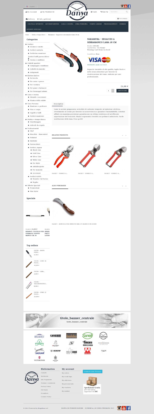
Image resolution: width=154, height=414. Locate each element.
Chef (32, 131)
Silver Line (37, 157)
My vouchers (66, 387)
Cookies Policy (46, 396)
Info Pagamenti (46, 379)
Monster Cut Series (40, 179)
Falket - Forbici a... (60, 173)
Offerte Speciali (33, 185)
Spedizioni (44, 375)
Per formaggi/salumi (38, 91)
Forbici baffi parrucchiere (38, 57)
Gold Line (36, 153)
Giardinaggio (35, 122)
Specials (31, 198)
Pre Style (36, 163)
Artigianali (34, 72)
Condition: (91, 54)
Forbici (30, 44)
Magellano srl (43, 407)
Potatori (33, 137)
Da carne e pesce (37, 81)
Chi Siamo (44, 389)
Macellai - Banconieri (39, 134)
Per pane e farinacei (38, 88)
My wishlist (66, 390)
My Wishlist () (48, 12)
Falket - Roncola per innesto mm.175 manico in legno (74, 223)
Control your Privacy (92, 371)
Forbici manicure (37, 116)
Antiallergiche (38, 166)
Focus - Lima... (38, 271)
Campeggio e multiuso (39, 66)
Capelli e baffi (35, 113)
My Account (32, 12)
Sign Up (105, 12)
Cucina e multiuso (37, 60)
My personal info (68, 383)
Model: (90, 46)
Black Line (37, 150)
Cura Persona (32, 104)
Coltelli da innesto (37, 69)
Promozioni (34, 188)
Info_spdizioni (45, 19)
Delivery (31, 19)
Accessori (37, 173)
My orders (65, 372)
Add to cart (123, 90)
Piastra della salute (38, 100)
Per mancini (37, 170)
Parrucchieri (35, 144)
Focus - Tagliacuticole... (39, 282)
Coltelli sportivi (33, 63)
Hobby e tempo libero (38, 34)
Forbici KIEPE (35, 176)
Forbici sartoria (36, 50)
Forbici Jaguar (36, 147)
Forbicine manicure (38, 53)
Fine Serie (34, 191)
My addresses (67, 379)
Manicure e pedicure (38, 106)
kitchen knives (33, 76)
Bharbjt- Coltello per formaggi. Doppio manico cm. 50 (34, 233)
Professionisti (33, 128)
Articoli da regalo (37, 125)
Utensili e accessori (38, 97)
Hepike (35, 182)
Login (94, 12)
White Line (37, 160)
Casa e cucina (33, 95)
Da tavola (34, 78)
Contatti (44, 372)
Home (27, 34)
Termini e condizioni (48, 382)
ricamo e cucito (36, 47)
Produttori (44, 392)
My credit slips (67, 376)
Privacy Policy (46, 386)
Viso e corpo (35, 109)
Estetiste (33, 141)
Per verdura (35, 85)
